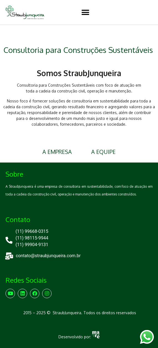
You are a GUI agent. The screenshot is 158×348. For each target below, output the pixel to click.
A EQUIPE (103, 151)
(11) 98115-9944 (32, 238)
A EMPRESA (57, 151)
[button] (85, 12)
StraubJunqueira (67, 312)
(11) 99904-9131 (32, 244)
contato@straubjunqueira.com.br (48, 255)
